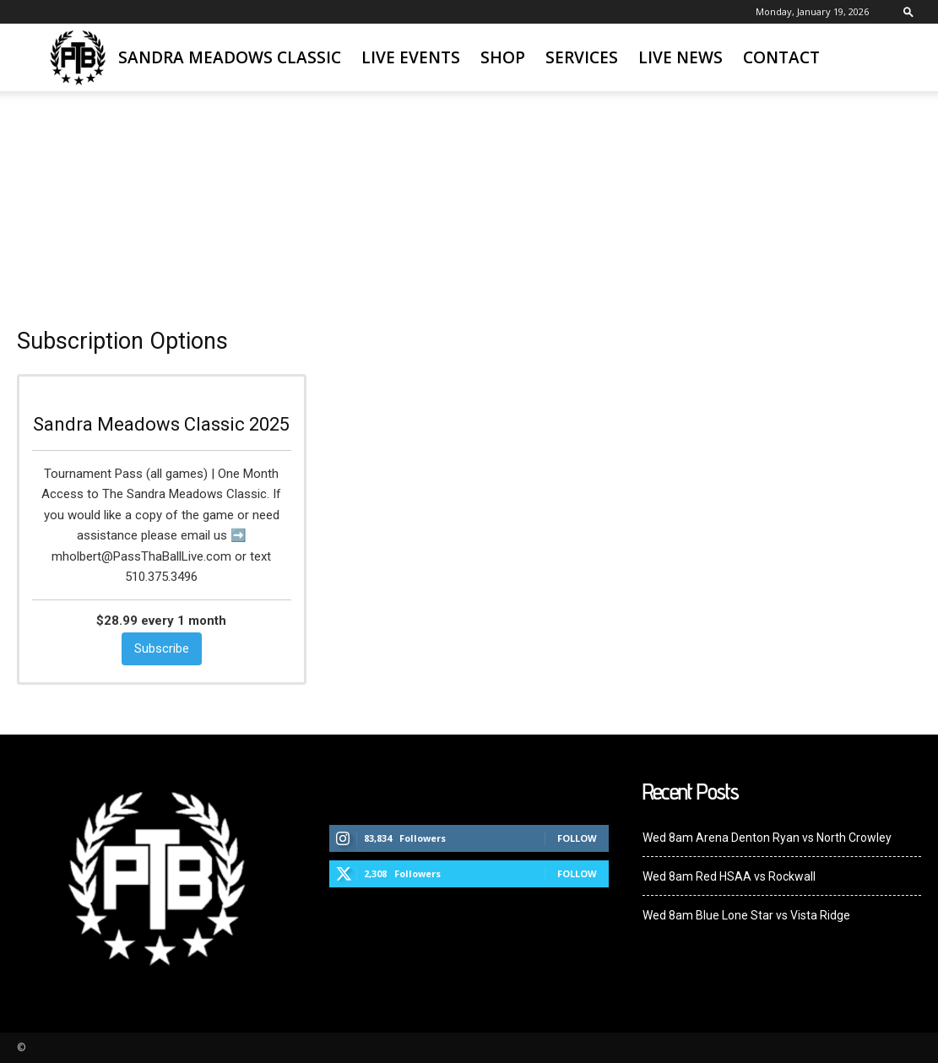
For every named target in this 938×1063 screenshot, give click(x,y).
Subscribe (161, 648)
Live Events (410, 57)
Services (581, 57)
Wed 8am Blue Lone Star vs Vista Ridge (746, 915)
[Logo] (78, 58)
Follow (577, 838)
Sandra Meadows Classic (229, 57)
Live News (680, 57)
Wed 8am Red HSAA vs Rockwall (729, 876)
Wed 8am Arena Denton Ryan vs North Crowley (767, 837)
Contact (781, 57)
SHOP (502, 57)
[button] (908, 11)
